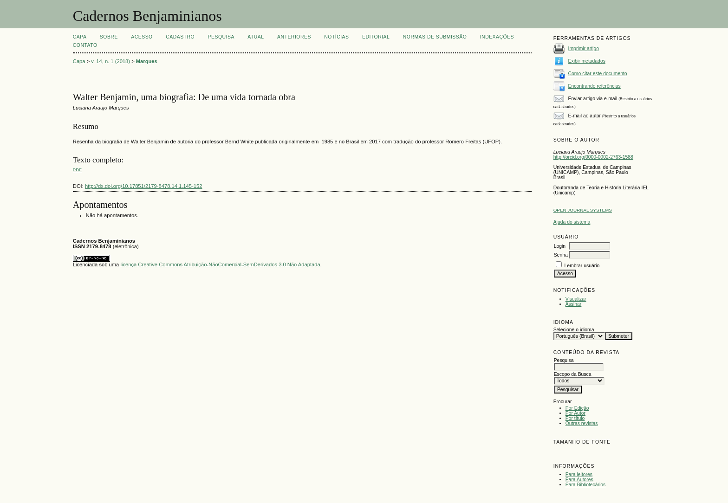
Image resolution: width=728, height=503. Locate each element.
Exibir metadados (586, 61)
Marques (146, 61)
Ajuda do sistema (572, 222)
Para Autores (579, 479)
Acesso (141, 36)
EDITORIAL (376, 36)
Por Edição (577, 408)
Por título (575, 418)
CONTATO (85, 45)
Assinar (574, 304)
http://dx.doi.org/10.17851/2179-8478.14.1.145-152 (143, 186)
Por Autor (575, 413)
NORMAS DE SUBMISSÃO (435, 36)
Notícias (336, 36)
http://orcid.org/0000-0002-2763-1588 (593, 157)
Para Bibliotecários (586, 484)
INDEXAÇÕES (497, 36)
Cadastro (180, 36)
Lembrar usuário (582, 265)
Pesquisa (221, 36)
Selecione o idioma (573, 329)
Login (560, 246)
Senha (561, 255)
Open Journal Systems (582, 210)
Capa (80, 36)
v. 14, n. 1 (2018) (110, 61)
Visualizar (576, 299)
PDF (77, 169)
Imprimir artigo (583, 48)
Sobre (109, 36)
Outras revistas (582, 423)
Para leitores (579, 474)
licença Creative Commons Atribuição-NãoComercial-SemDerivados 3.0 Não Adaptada (220, 264)
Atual (255, 36)
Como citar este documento (597, 73)
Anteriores (294, 36)
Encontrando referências (594, 86)
